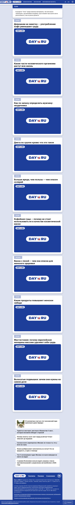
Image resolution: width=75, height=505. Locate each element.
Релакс (18, 257)
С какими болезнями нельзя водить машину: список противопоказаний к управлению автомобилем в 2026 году (36, 463)
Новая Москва (27, 1)
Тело (17, 20)
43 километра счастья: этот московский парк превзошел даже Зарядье (37, 424)
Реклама (41, 476)
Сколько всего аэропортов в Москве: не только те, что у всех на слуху (37, 443)
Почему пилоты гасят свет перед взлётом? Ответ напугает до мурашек (34, 437)
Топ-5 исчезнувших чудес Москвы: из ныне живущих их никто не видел (37, 456)
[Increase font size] (69, 2)
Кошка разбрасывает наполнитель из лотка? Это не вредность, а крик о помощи (35, 450)
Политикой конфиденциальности (9, 503)
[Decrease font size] (65, 2)
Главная (20, 475)
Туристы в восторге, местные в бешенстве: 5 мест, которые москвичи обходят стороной (35, 431)
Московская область (49, 1)
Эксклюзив (37, 1)
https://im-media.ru (21, 483)
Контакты (31, 476)
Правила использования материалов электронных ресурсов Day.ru (32, 498)
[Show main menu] (73, 2)
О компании (50, 476)
